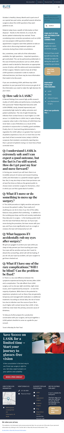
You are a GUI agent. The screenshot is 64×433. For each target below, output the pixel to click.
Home (46, 16)
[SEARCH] (52, 26)
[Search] (46, 26)
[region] (32, 426)
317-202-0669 (24, 391)
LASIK (38, 393)
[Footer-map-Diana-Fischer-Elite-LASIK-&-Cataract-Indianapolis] (9, 393)
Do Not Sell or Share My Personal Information (14, 430)
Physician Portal (25, 394)
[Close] (62, 421)
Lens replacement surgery (39, 398)
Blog (37, 409)
